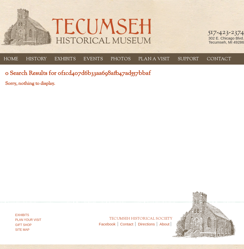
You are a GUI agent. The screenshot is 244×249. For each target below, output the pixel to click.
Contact (219, 59)
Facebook (108, 224)
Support (188, 59)
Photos (121, 59)
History (36, 59)
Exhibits (65, 59)
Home (11, 59)
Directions (147, 224)
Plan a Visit (154, 59)
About (165, 224)
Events (93, 59)
